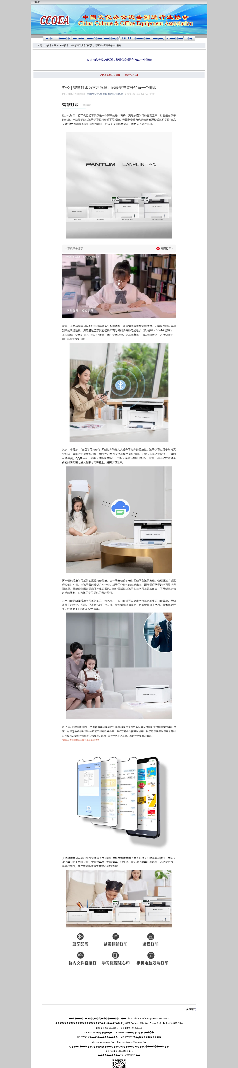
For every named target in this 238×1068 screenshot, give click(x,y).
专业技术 (64, 45)
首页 (40, 45)
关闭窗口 (190, 1009)
